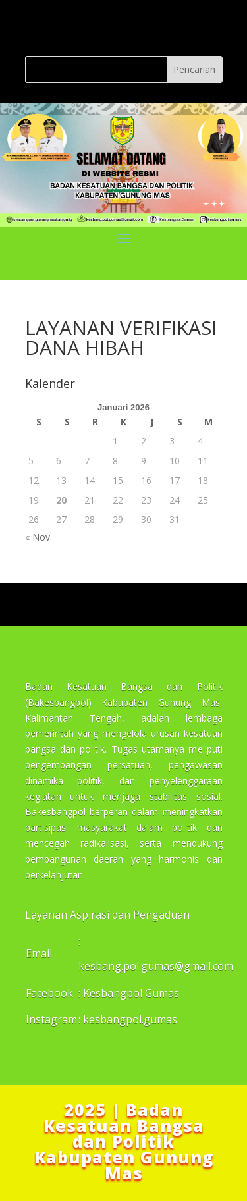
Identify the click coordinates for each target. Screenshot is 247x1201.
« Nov (37, 537)
